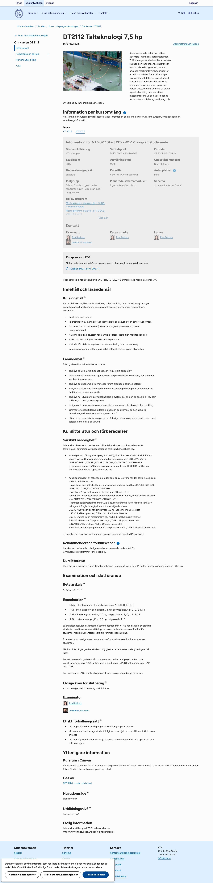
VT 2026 (67, 131)
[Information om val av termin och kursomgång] (124, 112)
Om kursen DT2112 (91, 26)
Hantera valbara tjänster (22, 874)
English (195, 13)
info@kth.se (164, 858)
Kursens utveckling (26, 59)
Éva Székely (75, 702)
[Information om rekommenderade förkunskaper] (118, 543)
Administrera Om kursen (186, 43)
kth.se (19, 2)
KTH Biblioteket (118, 876)
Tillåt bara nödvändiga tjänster (61, 874)
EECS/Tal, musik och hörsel (77, 783)
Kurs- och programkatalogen (63, 26)
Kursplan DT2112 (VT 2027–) (85, 268)
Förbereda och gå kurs (27, 53)
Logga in (193, 2)
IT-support (115, 864)
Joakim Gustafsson (79, 710)
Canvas (66, 858)
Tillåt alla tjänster (95, 874)
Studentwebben (34, 2)
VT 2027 (80, 131)
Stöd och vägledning (25, 858)
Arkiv (18, 65)
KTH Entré (115, 870)
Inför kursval (22, 48)
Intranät (50, 2)
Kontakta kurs (117, 858)
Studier (41, 26)
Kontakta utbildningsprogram (125, 852)
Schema (66, 852)
